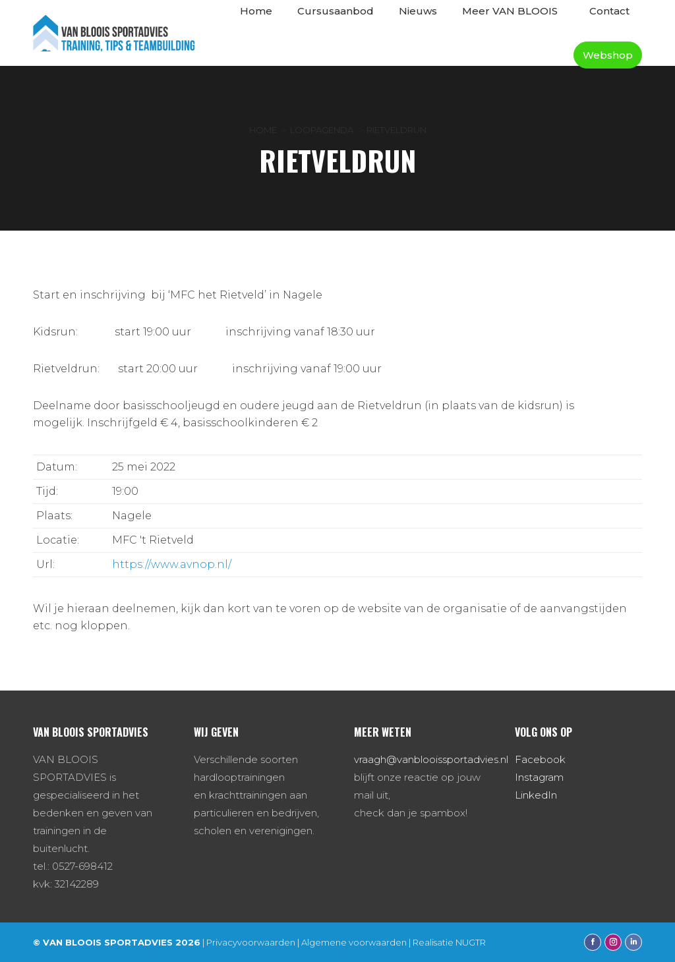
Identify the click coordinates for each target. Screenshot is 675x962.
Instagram (539, 777)
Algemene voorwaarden (354, 942)
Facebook (540, 759)
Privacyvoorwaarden (250, 942)
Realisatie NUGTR (449, 942)
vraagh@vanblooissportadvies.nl (431, 759)
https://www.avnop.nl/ (171, 564)
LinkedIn (536, 795)
